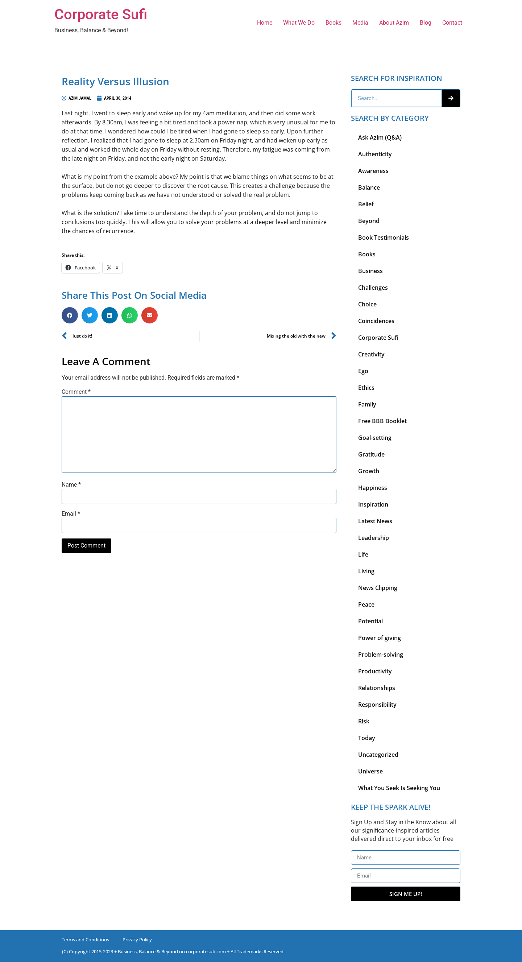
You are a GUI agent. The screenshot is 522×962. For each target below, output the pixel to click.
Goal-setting (375, 438)
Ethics (366, 388)
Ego (363, 371)
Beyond (369, 221)
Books (333, 22)
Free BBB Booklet (382, 421)
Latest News (375, 521)
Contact (452, 22)
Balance (369, 187)
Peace (366, 604)
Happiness (372, 488)
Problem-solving (380, 654)
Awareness (373, 171)
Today (366, 738)
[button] (70, 315)
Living (366, 571)
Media (360, 22)
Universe (370, 771)
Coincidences (376, 321)
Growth (368, 471)
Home (264, 22)
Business (370, 271)
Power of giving (379, 638)
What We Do (299, 22)
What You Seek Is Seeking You (399, 788)
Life (363, 554)
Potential (370, 621)
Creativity (371, 354)
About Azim (394, 22)
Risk (363, 721)
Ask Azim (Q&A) (380, 137)
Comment (76, 392)
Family (367, 404)
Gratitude (371, 454)
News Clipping (377, 588)
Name (71, 485)
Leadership (373, 538)
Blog (425, 22)
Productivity (375, 671)
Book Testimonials (383, 237)
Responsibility (377, 705)
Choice (367, 304)
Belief (366, 204)
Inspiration (373, 504)
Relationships (376, 688)
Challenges (373, 288)
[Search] (451, 98)
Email (71, 514)
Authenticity (375, 154)
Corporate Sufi (100, 14)
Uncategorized (378, 755)
